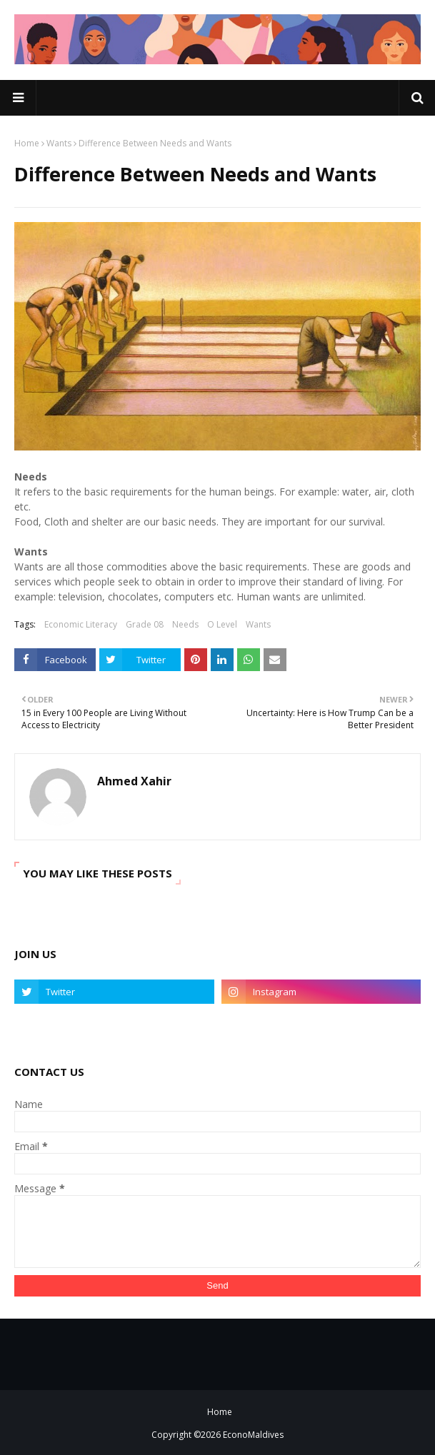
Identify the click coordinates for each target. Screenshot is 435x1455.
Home (26, 143)
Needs (185, 624)
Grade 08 (145, 624)
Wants (58, 143)
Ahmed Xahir (134, 781)
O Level (222, 624)
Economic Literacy (80, 624)
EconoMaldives (253, 1435)
